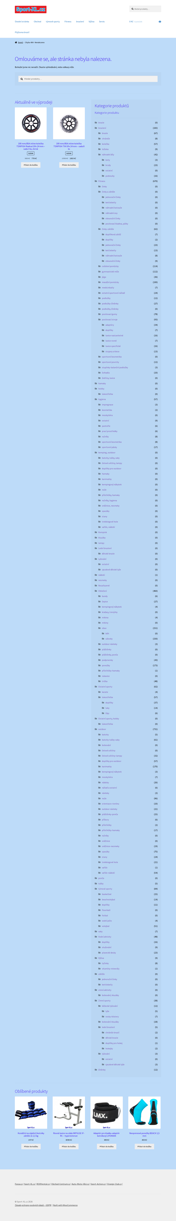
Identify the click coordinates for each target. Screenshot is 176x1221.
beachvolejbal (108, 899)
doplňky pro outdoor (111, 468)
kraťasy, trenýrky (109, 612)
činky (104, 186)
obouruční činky (112, 218)
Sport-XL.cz (29, 1184)
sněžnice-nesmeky (110, 846)
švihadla (106, 372)
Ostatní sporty (105, 686)
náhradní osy (111, 213)
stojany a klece (112, 351)
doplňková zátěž (113, 234)
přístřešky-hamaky (111, 670)
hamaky (102, 383)
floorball (106, 910)
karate (105, 692)
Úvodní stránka (22, 21)
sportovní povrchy (110, 362)
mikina (105, 617)
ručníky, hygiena (109, 500)
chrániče (106, 138)
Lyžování (102, 559)
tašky (100, 883)
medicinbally (108, 287)
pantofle (106, 426)
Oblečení (102, 591)
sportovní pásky (109, 447)
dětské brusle (108, 553)
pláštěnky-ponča (110, 814)
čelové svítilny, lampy (112, 463)
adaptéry (109, 324)
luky (107, 708)
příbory (105, 819)
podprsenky (107, 660)
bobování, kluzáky (110, 995)
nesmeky (102, 580)
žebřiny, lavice (108, 378)
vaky (100, 931)
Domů (20, 42)
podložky (106, 298)
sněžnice (106, 841)
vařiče (104, 867)
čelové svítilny (108, 750)
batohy (105, 734)
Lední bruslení (105, 548)
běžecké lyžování (110, 1006)
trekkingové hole (110, 521)
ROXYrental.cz (43, 1184)
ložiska (105, 149)
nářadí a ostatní (109, 787)
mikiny (105, 622)
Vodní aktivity (104, 936)
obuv (104, 628)
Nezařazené (104, 585)
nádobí (101, 575)
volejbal (105, 926)
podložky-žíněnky (110, 303)
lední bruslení (108, 1027)
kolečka (105, 144)
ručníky (105, 436)
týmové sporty (53, 21)
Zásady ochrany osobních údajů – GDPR (33, 1205)
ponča (101, 878)
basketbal (106, 894)
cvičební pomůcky (110, 266)
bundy (105, 596)
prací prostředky (109, 431)
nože (104, 489)
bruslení (80, 21)
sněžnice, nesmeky (110, 505)
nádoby (105, 782)
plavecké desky (109, 952)
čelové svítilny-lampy (112, 755)
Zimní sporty (104, 1000)
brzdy (108, 165)
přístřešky (106, 825)
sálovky (108, 638)
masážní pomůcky (110, 282)
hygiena (102, 399)
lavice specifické (113, 346)
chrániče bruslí (112, 1032)
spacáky (105, 511)
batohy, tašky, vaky (110, 457)
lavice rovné (111, 340)
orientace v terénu (110, 803)
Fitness (67, 21)
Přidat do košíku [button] (31, 165)
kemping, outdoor (106, 452)
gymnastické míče (110, 271)
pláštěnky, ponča (110, 654)
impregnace (107, 404)
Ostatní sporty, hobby (108, 718)
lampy (101, 543)
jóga (104, 277)
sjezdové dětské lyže (111, 569)
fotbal (105, 915)
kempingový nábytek (112, 484)
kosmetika (107, 410)
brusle (101, 122)
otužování (106, 947)
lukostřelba (107, 394)
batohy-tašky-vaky (110, 739)
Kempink (102, 532)
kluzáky (101, 537)
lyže (107, 1011)
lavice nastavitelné (114, 335)
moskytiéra (107, 415)
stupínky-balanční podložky (115, 367)
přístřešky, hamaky (111, 495)
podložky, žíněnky (110, 308)
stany (104, 516)
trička (104, 681)
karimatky (107, 479)
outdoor (102, 729)
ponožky (106, 665)
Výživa (91, 21)
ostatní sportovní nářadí (113, 293)
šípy (107, 713)
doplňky (109, 239)
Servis (102, 21)
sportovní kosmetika (112, 356)
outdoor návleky (109, 644)
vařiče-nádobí (108, 872)
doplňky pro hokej (113, 1043)
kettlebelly (110, 202)
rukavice (106, 676)
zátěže (101, 974)
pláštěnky (106, 649)
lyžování (106, 1053)
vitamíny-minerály (110, 968)
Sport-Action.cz (98, 1184)
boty (107, 159)
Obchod (37, 21)
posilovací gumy (109, 314)
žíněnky (101, 1069)
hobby (101, 388)
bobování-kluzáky (110, 1021)
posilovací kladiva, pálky (116, 223)
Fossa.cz (19, 1184)
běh (107, 633)
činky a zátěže (108, 191)
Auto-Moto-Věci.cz (80, 1184)
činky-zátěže (108, 229)
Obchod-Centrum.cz (60, 1184)
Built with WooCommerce (65, 1205)
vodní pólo (107, 920)
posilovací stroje (109, 319)
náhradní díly (108, 154)
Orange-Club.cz (114, 1184)
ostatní (108, 170)
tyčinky (105, 963)
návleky (105, 793)
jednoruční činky (113, 197)
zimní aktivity (104, 990)
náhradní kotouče (113, 207)
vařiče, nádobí (108, 527)
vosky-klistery (112, 1016)
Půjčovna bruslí (22, 32)
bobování (106, 745)
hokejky (109, 1048)
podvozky (109, 175)
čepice (105, 601)
